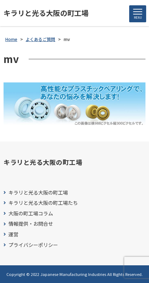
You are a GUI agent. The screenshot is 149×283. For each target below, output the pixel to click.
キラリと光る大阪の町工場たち (43, 203)
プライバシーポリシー (33, 245)
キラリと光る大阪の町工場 (46, 13)
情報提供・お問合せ (30, 223)
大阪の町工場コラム (30, 213)
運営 (13, 234)
